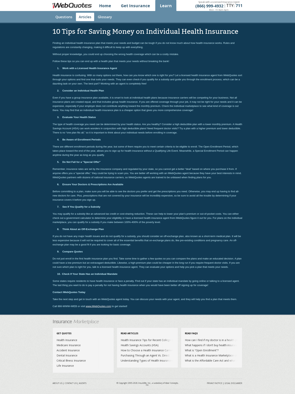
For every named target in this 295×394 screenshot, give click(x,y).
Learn (166, 5)
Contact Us (71, 383)
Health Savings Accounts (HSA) (140, 345)
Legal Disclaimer (233, 383)
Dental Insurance (67, 355)
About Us (57, 383)
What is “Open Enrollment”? (201, 350)
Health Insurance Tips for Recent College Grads (150, 340)
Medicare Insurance (69, 345)
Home (105, 5)
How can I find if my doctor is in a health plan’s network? (219, 340)
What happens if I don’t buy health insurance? (212, 345)
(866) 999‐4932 (209, 6)
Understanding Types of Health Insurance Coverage (152, 360)
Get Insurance (135, 5)
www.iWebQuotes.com (98, 306)
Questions (63, 17)
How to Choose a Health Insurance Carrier (147, 350)
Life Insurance (65, 365)
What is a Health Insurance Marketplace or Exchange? (218, 355)
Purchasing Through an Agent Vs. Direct (145, 355)
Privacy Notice (214, 383)
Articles (85, 17)
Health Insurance (67, 340)
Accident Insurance (68, 350)
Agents (82, 383)
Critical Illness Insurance (71, 360)
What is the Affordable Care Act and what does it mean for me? (224, 360)
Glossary (105, 17)
